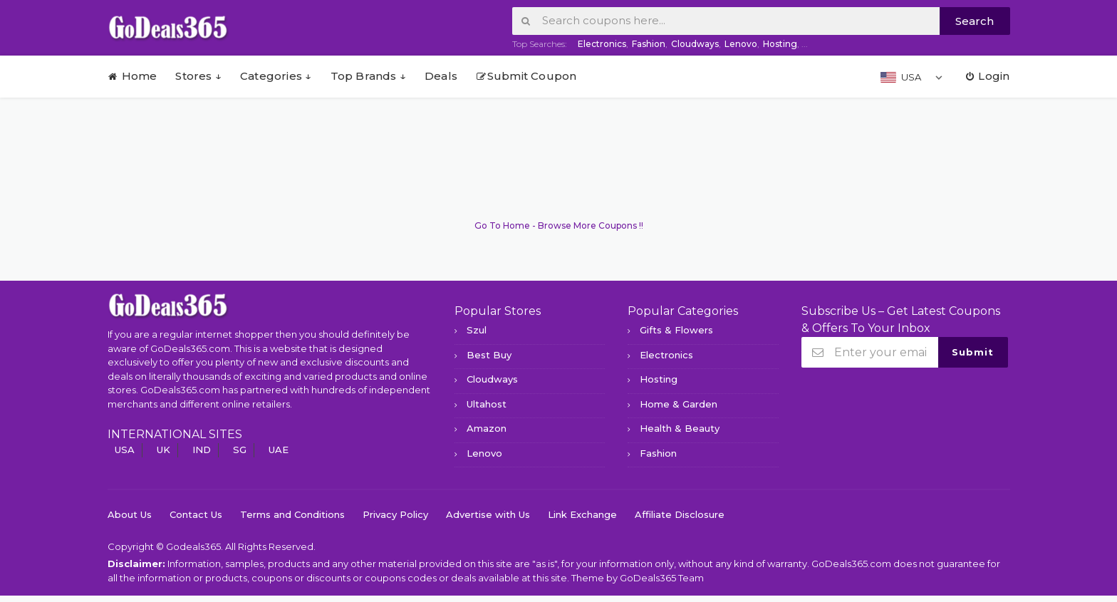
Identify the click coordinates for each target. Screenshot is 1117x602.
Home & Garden (678, 404)
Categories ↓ (275, 76)
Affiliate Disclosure (679, 514)
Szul (477, 330)
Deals (441, 76)
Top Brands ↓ (368, 76)
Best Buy (489, 354)
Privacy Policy (395, 514)
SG (239, 449)
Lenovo (740, 43)
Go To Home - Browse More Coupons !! (558, 225)
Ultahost (486, 404)
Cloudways (695, 43)
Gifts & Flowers (676, 330)
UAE (279, 449)
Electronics (602, 43)
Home (132, 76)
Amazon (486, 428)
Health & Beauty (679, 428)
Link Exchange (582, 514)
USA (125, 449)
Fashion (648, 43)
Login (986, 76)
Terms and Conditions (292, 514)
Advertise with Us (488, 514)
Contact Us (196, 514)
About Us (130, 514)
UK (163, 449)
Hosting (780, 43)
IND (201, 449)
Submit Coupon (526, 76)
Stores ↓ (198, 76)
